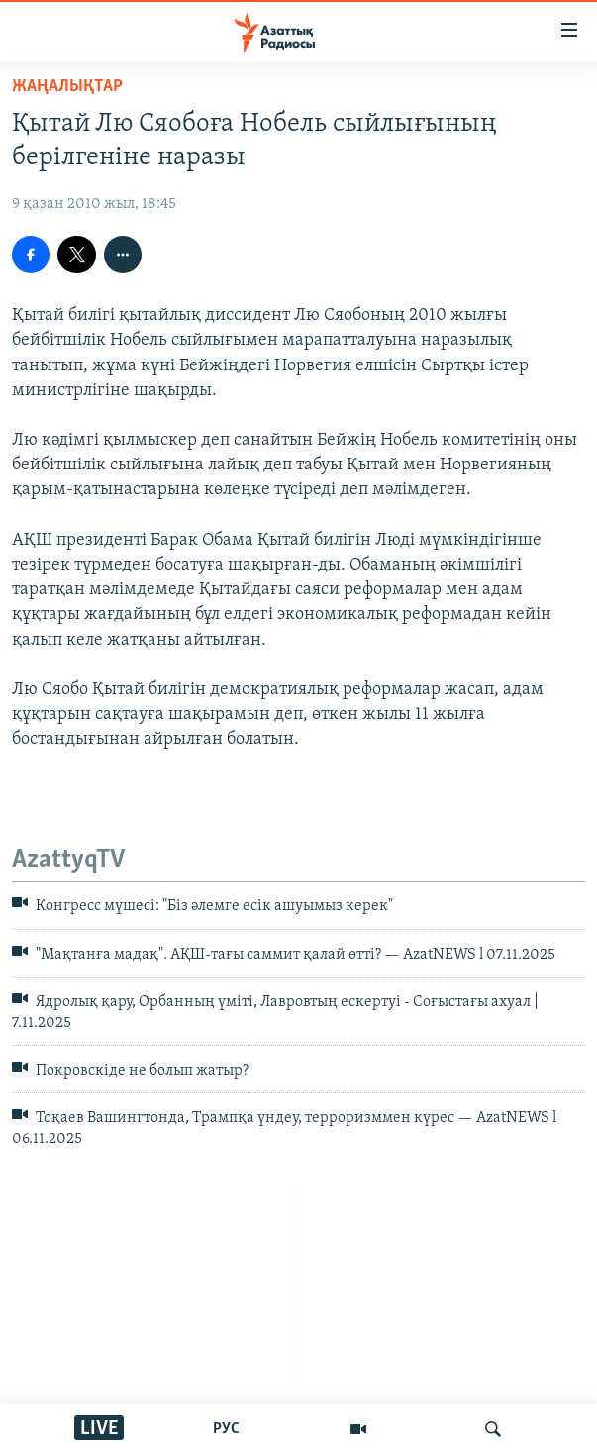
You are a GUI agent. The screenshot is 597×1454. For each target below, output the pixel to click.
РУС (226, 1429)
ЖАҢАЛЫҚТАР (67, 86)
